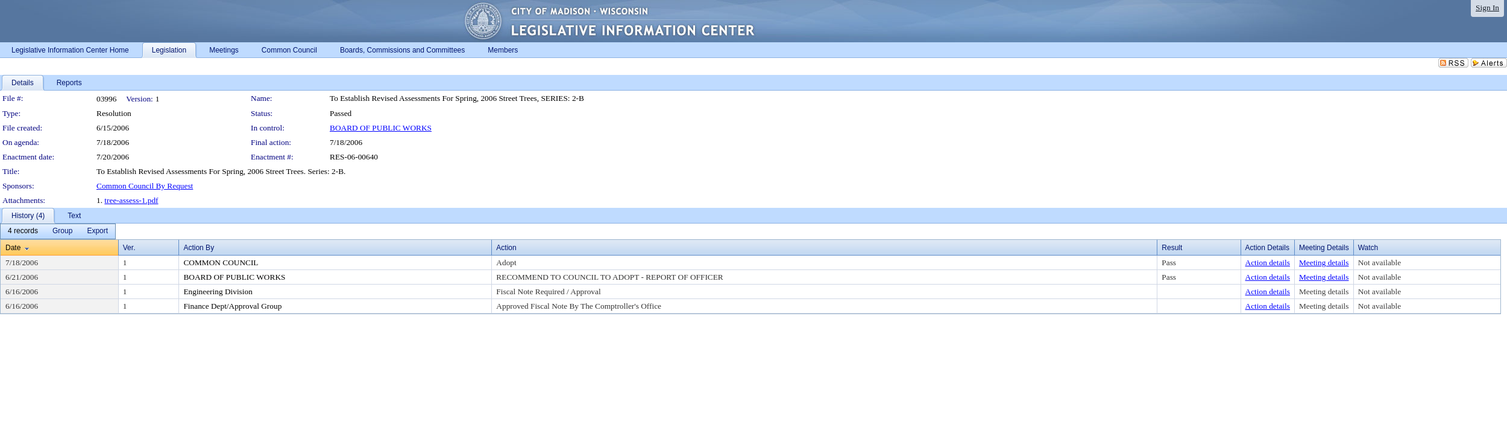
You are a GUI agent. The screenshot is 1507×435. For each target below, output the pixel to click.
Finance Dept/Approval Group (232, 306)
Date (12, 247)
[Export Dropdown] (97, 231)
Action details (1267, 262)
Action (506, 247)
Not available (1379, 262)
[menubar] (58, 231)
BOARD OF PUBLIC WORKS (381, 127)
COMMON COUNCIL (220, 262)
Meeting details (1324, 262)
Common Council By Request (144, 185)
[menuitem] (23, 231)
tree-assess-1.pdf (131, 200)
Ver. (129, 247)
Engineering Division (217, 291)
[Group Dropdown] (62, 231)
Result (1172, 247)
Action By (198, 247)
